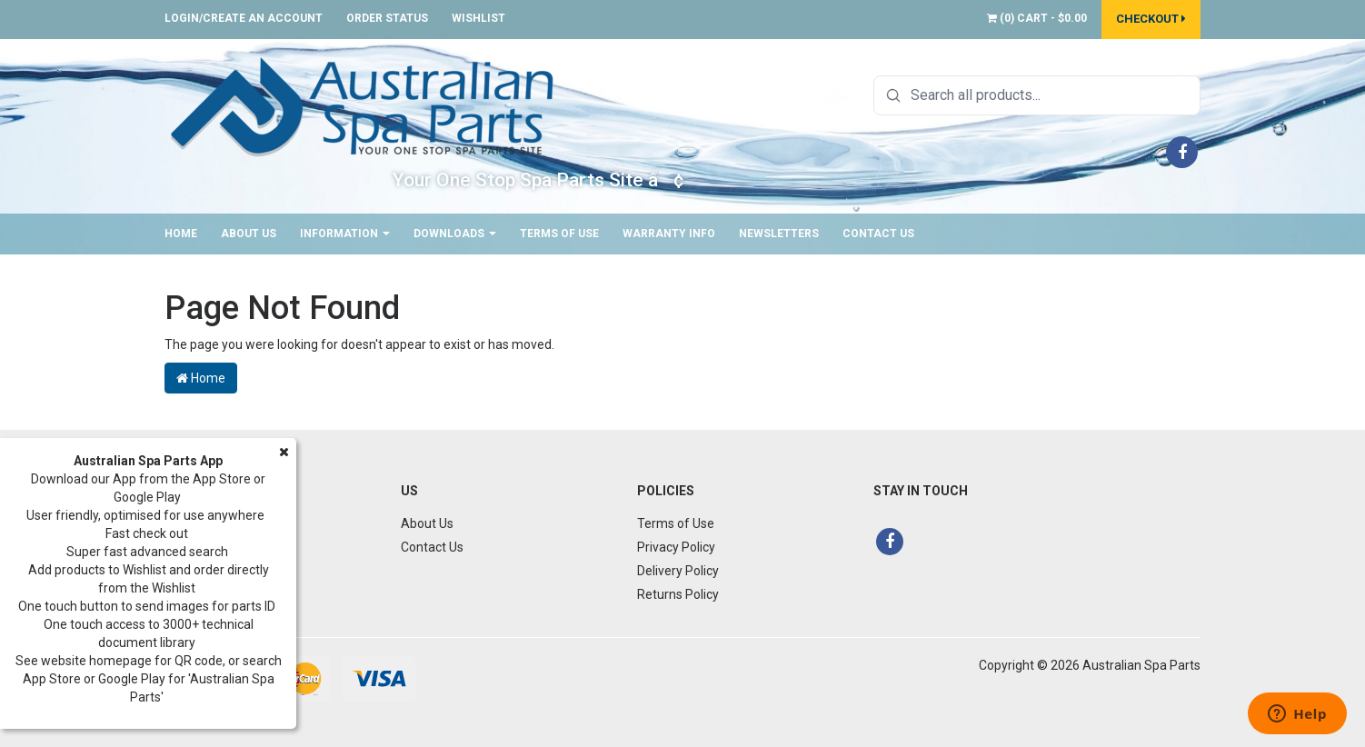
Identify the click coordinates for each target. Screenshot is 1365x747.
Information (345, 233)
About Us (248, 233)
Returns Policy (678, 594)
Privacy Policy (676, 547)
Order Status (387, 18)
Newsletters (779, 233)
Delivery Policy (678, 570)
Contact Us (878, 233)
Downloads (454, 233)
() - (1037, 18)
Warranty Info (669, 233)
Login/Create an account (243, 18)
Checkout (1151, 18)
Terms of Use (559, 233)
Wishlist (478, 18)
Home (180, 233)
